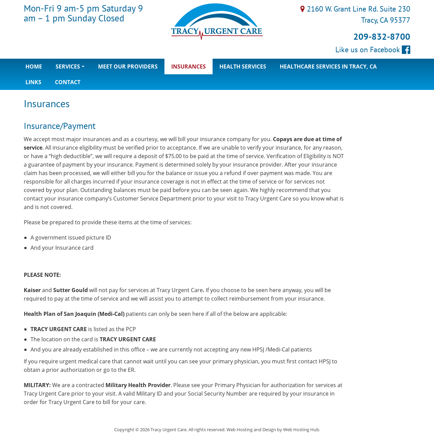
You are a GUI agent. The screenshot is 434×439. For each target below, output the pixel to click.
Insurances (188, 66)
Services (72, 68)
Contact (67, 82)
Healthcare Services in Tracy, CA (328, 66)
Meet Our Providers (128, 66)
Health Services (242, 66)
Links (33, 82)
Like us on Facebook (372, 49)
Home (33, 66)
